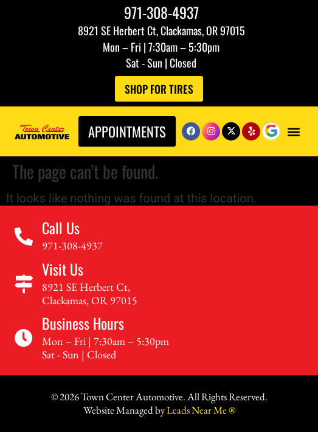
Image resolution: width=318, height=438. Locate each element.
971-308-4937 (161, 12)
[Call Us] (24, 237)
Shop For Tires (159, 89)
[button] (293, 131)
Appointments (127, 131)
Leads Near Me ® (201, 410)
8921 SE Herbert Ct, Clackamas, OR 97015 (161, 30)
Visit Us (62, 269)
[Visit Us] (24, 284)
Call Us (61, 227)
